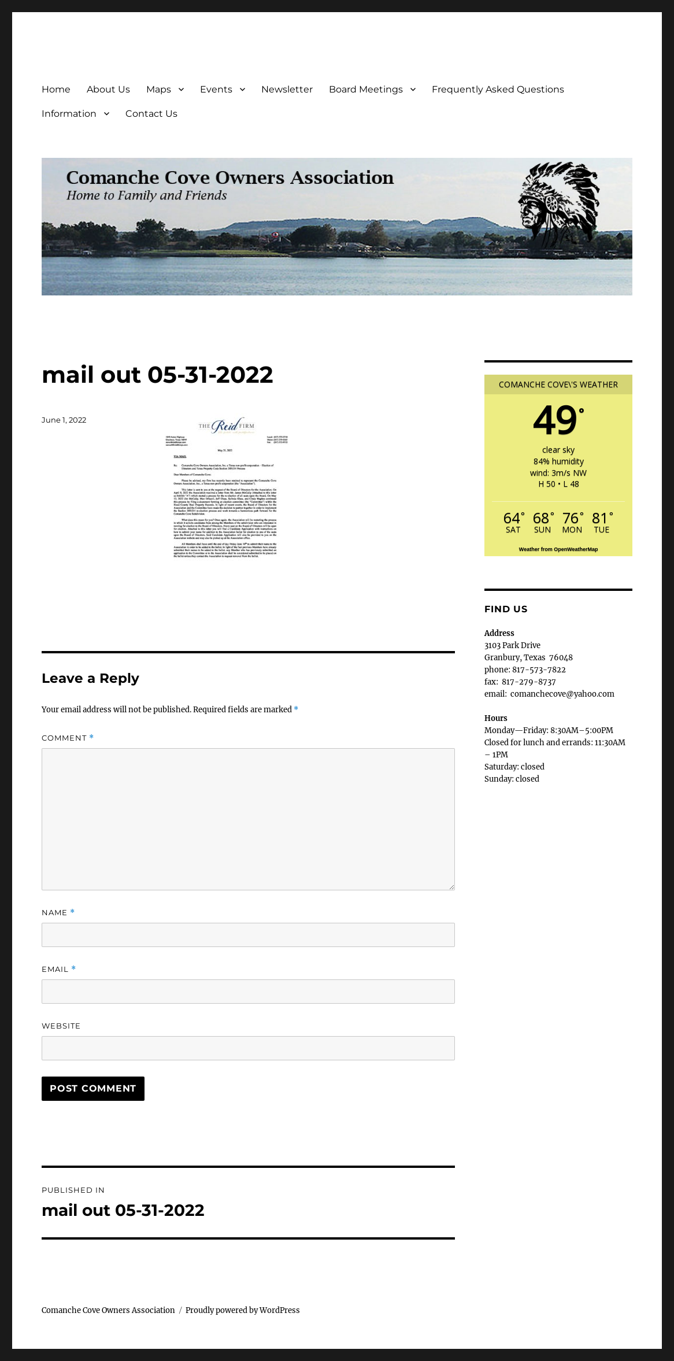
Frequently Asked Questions (498, 89)
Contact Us (151, 113)
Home (56, 89)
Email (59, 969)
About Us (108, 89)
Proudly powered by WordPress (243, 1310)
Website (61, 1025)
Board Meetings (366, 89)
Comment (68, 738)
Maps (158, 89)
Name (58, 913)
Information (69, 113)
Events (216, 89)
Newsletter (287, 89)
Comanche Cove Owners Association (108, 1310)
